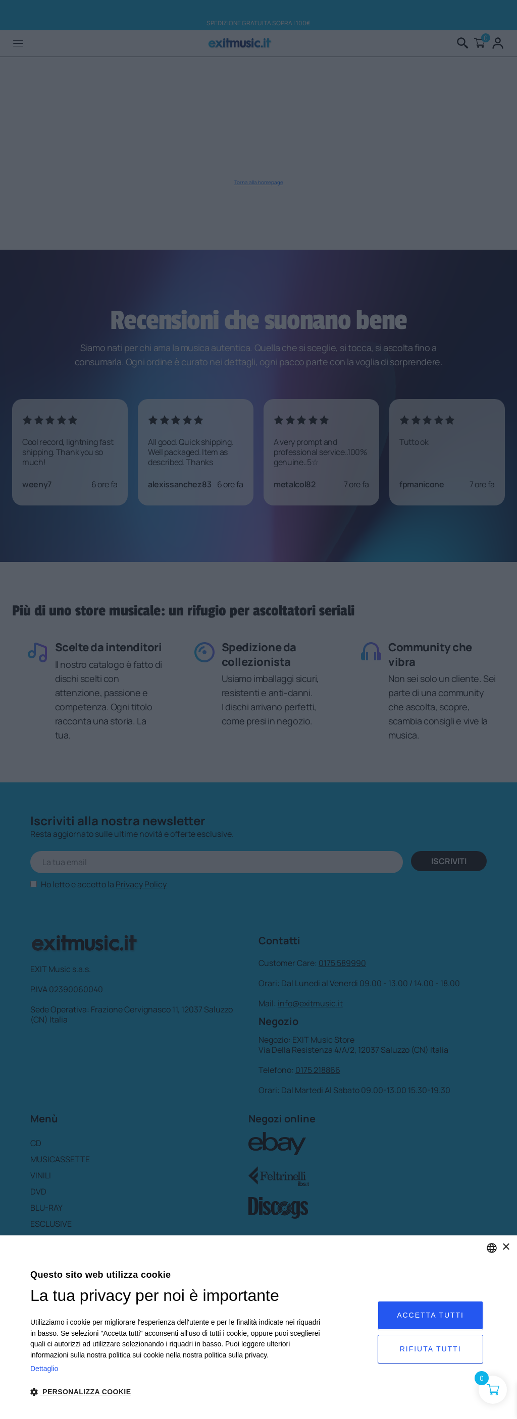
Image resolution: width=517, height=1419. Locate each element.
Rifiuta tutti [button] (430, 1349)
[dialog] (258, 1327)
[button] (178, 1392)
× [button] (505, 1247)
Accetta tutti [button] (430, 1315)
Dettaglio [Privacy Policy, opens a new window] (44, 1369)
